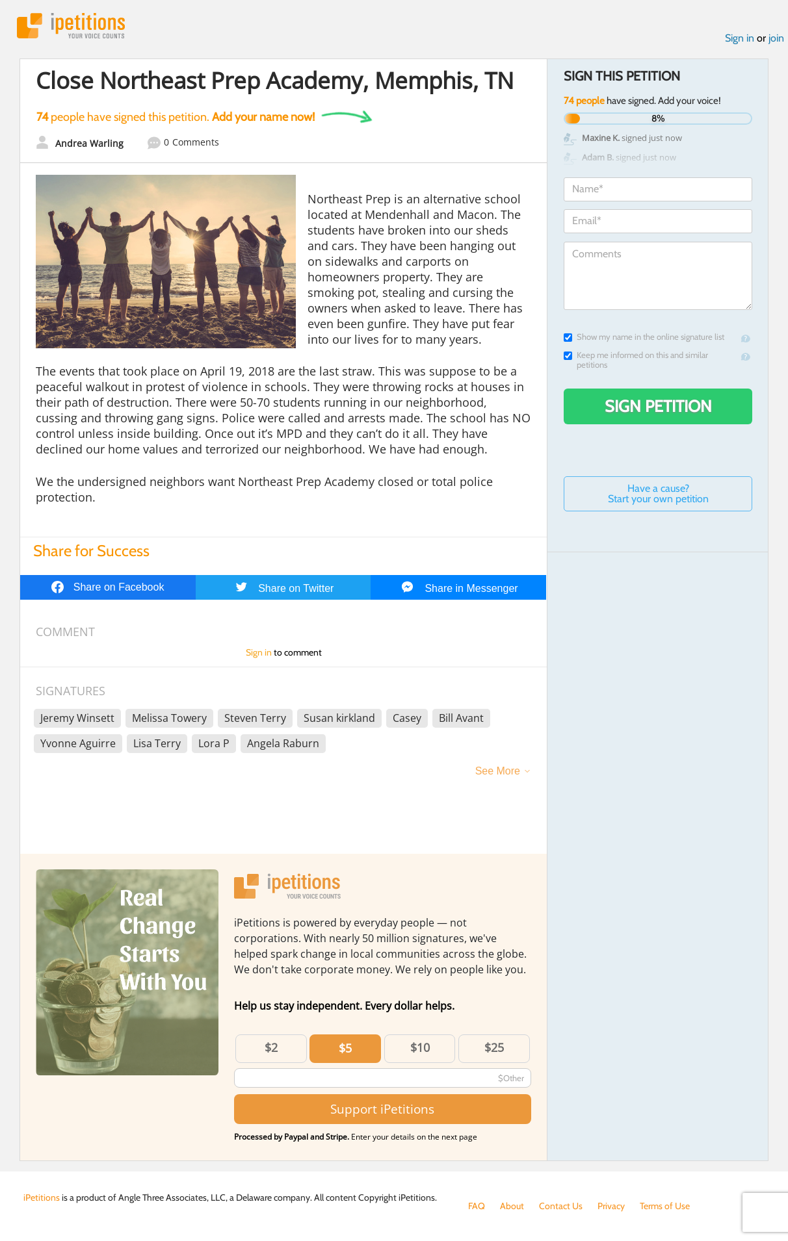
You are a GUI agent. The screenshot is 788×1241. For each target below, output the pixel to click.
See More (497, 770)
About (512, 1206)
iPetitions (71, 25)
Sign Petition (658, 406)
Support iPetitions (382, 1109)
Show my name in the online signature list (644, 337)
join (776, 38)
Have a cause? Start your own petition (658, 493)
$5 (345, 1048)
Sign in (739, 38)
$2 (271, 1047)
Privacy (611, 1206)
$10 (420, 1047)
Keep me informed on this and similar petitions (636, 360)
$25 (494, 1047)
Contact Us (561, 1206)
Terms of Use (665, 1206)
